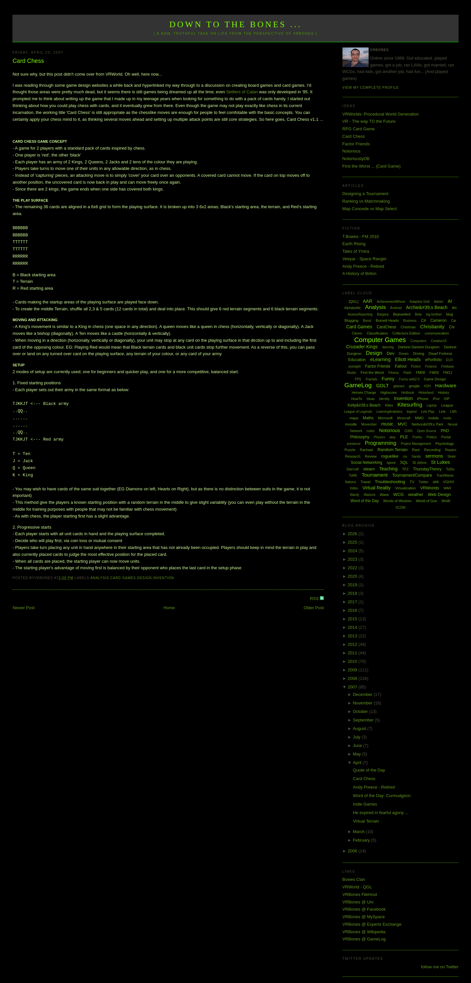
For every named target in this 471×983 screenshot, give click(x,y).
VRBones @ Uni (358, 902)
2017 (353, 601)
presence (353, 444)
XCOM (400, 507)
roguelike (389, 456)
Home (169, 607)
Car (453, 320)
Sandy (416, 456)
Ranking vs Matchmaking (366, 201)
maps (354, 418)
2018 (353, 593)
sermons (434, 456)
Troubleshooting (390, 481)
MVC (402, 424)
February (362, 840)
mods (447, 418)
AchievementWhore (391, 301)
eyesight (354, 366)
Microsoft (385, 418)
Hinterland (426, 392)
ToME (353, 475)
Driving (418, 353)
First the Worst (372, 372)
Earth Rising (354, 243)
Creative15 (438, 341)
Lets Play (427, 411)
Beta (418, 314)
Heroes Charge (364, 392)
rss (405, 456)
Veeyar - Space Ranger (364, 258)
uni (435, 481)
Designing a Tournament (365, 193)
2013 (353, 635)
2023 (353, 559)
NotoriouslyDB (356, 158)
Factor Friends (356, 143)
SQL (404, 462)
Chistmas (408, 327)
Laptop (432, 405)
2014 (353, 627)
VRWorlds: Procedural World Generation (380, 114)
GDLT (382, 385)
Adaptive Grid (420, 301)
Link (442, 411)
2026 (353, 533)
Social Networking (366, 462)
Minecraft (403, 418)
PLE (404, 436)
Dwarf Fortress (440, 353)
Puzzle (349, 450)
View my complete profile (370, 87)
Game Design (435, 379)
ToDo (450, 469)
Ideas (371, 399)
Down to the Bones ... (235, 24)
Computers (418, 341)
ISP (447, 399)
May (357, 754)
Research (352, 456)
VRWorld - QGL (357, 886)
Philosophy (360, 437)
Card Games (123, 578)
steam (369, 468)
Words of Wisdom (397, 501)
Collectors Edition (406, 333)
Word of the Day (364, 501)
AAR (367, 301)
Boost (367, 320)
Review (370, 456)
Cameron (438, 320)
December (363, 694)
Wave (384, 495)
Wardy (354, 495)
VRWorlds (429, 487)
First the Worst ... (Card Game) (371, 166)
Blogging (351, 320)
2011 (353, 652)
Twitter (423, 482)
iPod (436, 399)
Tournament (375, 475)
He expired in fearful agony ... (381, 812)
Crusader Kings (362, 346)
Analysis (99, 578)
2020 (353, 576)
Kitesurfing (409, 405)
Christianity (432, 326)
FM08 (420, 372)
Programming (380, 443)
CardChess (386, 327)
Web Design (439, 494)
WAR (447, 488)
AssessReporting (360, 314)
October (361, 711)
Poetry (417, 437)
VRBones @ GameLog (364, 939)
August (360, 728)
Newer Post (23, 607)
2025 (353, 542)
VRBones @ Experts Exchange (372, 924)
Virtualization (405, 488)
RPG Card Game (358, 128)
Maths (368, 418)
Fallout (401, 366)
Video (354, 488)
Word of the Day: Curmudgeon (381, 795)
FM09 (434, 372)
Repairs (450, 450)
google (414, 386)
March (359, 831)
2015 (353, 618)
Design (144, 578)
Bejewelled (401, 314)
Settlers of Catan (242, 91)
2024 (353, 550)
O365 (408, 431)
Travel (365, 482)
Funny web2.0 (409, 379)
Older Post (313, 607)
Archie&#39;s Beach (426, 307)
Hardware (445, 385)
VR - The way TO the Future (369, 121)
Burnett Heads (387, 320)
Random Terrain (392, 449)
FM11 (447, 372)
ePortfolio (433, 359)
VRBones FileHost (359, 894)
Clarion (357, 333)
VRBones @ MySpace (363, 916)
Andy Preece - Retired (363, 266)
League (447, 405)
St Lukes (440, 462)
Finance (431, 366)
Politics (432, 437)
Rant (416, 450)
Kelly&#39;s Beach (364, 405)
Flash (407, 372)
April (358, 762)
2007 (353, 686)
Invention (163, 578)
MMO (419, 418)
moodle (351, 424)
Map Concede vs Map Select (369, 208)
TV (412, 482)
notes (371, 431)
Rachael (366, 450)
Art (454, 308)
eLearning (380, 359)
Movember (369, 424)
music (387, 424)
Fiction (416, 366)
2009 (353, 669)
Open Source (426, 431)
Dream (404, 353)
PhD (445, 430)
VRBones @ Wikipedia (364, 931)
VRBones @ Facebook (364, 909)
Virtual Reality (376, 487)
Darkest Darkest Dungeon (419, 347)
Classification (377, 333)
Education (357, 359)
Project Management (416, 444)
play (392, 437)
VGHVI (448, 482)
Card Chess (28, 61)
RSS (315, 598)
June (358, 745)
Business (410, 320)
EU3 (449, 360)
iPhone (422, 399)
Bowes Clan (353, 879)
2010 (353, 661)
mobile (433, 418)
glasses (398, 386)
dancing (387, 347)
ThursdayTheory (427, 469)
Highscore (388, 392)
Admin (438, 301)
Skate (451, 456)
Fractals (371, 379)
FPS (358, 379)
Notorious (351, 151)
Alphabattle (352, 308)
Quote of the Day (369, 770)
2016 (353, 610)
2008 (353, 678)
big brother (434, 314)
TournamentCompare (412, 475)
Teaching (388, 468)
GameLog (358, 385)
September (364, 720)
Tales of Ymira (355, 251)
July (357, 737)
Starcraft (352, 469)
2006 (353, 850)
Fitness (393, 372)
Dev (390, 353)
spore (391, 462)
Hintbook (407, 392)
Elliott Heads (408, 359)
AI (450, 301)
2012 (353, 644)
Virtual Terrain (366, 821)
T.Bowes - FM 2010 (360, 236)
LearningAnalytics (389, 411)
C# (423, 320)
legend (412, 411)
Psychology (444, 444)
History (443, 392)
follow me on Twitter (440, 966)
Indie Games (365, 804)
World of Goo (426, 501)
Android (395, 308)
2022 (353, 567)
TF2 (405, 469)
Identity (384, 399)
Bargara (383, 314)
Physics (379, 437)
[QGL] (353, 301)
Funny (388, 378)
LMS (453, 411)
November (363, 703)
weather (415, 494)
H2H (427, 386)
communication (437, 333)
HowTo (356, 399)
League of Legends (358, 411)
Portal (446, 437)
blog (449, 314)
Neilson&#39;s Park (427, 424)
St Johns (419, 462)
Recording (432, 450)
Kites (389, 405)
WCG (398, 494)
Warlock (369, 495)
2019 (353, 584)
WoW (446, 501)
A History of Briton (359, 273)
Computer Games (380, 339)
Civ (451, 327)
